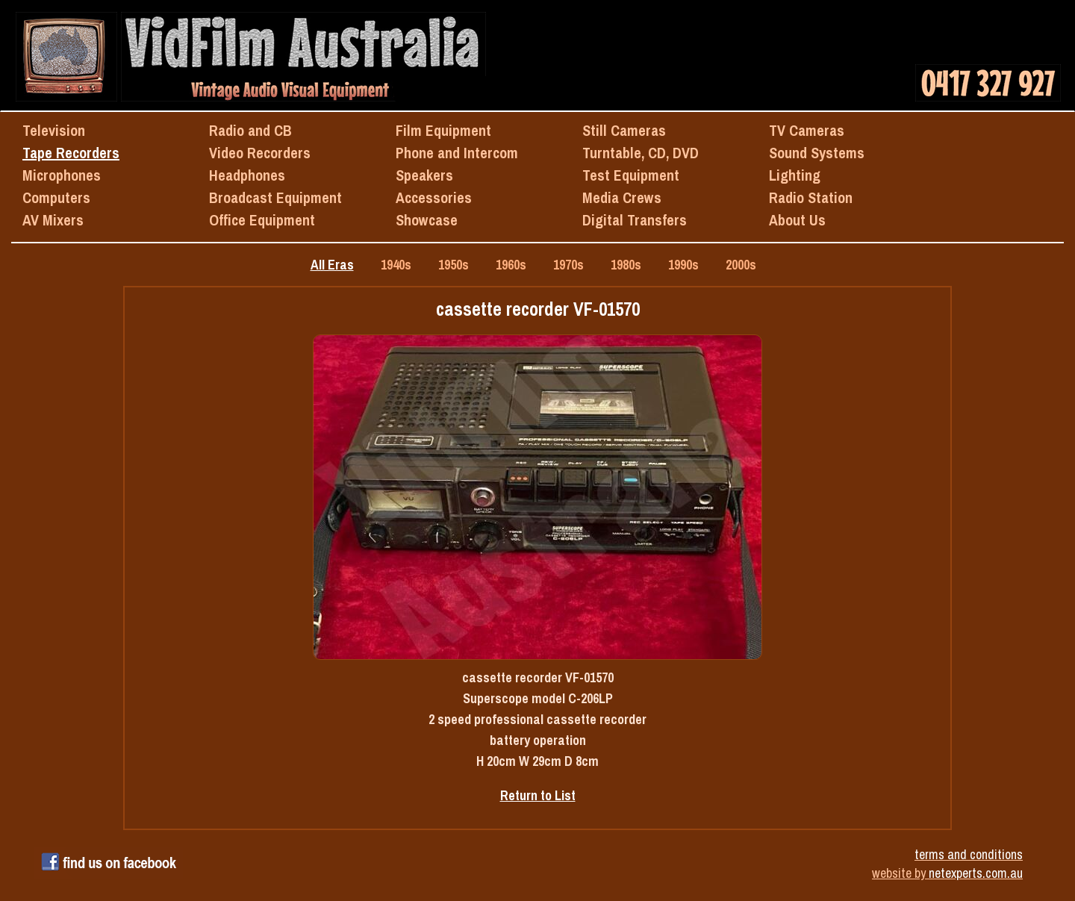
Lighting (794, 175)
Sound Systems (816, 153)
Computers (56, 197)
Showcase (427, 220)
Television (53, 130)
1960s (511, 264)
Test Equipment (630, 175)
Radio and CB (250, 130)
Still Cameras (624, 130)
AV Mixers (53, 220)
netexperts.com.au (976, 873)
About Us (797, 220)
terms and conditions (968, 854)
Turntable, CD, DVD (640, 153)
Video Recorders (260, 153)
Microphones (61, 175)
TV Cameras (806, 130)
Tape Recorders (70, 153)
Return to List (538, 795)
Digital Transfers (634, 220)
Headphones (247, 175)
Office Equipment (262, 220)
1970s (568, 264)
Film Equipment (443, 130)
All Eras (332, 264)
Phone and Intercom (457, 153)
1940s (396, 264)
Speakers (424, 175)
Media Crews (621, 197)
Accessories (434, 197)
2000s (741, 264)
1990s (683, 264)
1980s (626, 264)
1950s (453, 264)
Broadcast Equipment (275, 197)
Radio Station (811, 197)
